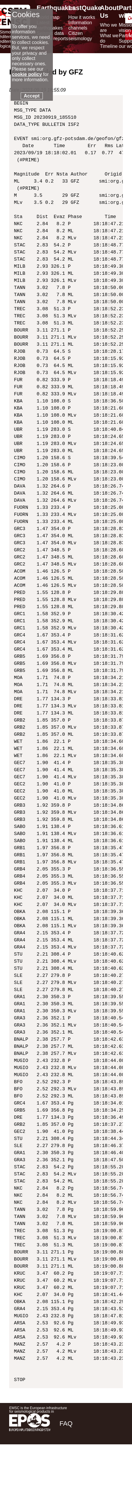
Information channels (80, 25)
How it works (81, 17)
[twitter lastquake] (82, 1465)
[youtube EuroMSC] (114, 1465)
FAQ (65, 1423)
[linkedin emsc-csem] (98, 1465)
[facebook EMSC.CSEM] (66, 1465)
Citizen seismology (80, 36)
